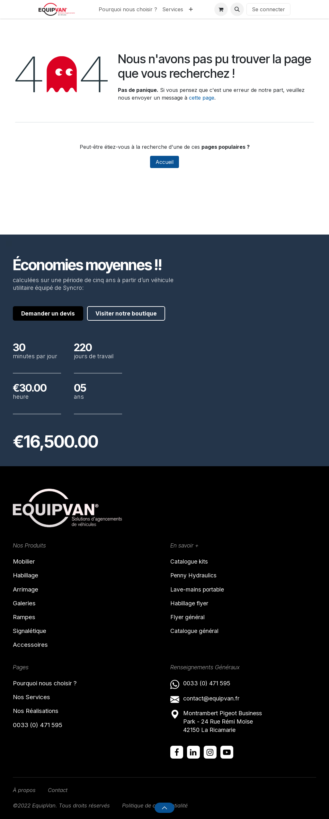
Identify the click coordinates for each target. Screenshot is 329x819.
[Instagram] (210, 751)
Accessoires (31, 643)
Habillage (27, 571)
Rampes (25, 614)
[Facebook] (176, 751)
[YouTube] (226, 751)
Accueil (164, 162)
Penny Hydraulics (193, 570)
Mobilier (25, 556)
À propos (25, 789)
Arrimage (26, 585)
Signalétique (31, 629)
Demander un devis (51, 288)
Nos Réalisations (38, 711)
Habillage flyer (189, 598)
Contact (60, 789)
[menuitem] (128, 9)
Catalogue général (194, 627)
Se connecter (268, 9)
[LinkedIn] (193, 751)
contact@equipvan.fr (211, 697)
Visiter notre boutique (55, 308)
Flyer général (187, 613)
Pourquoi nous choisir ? (48, 682)
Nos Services (33, 696)
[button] (237, 9)
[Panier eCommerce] (221, 9)
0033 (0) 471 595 (40, 725)
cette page (201, 97)
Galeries (25, 600)
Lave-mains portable (197, 584)
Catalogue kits (189, 556)
